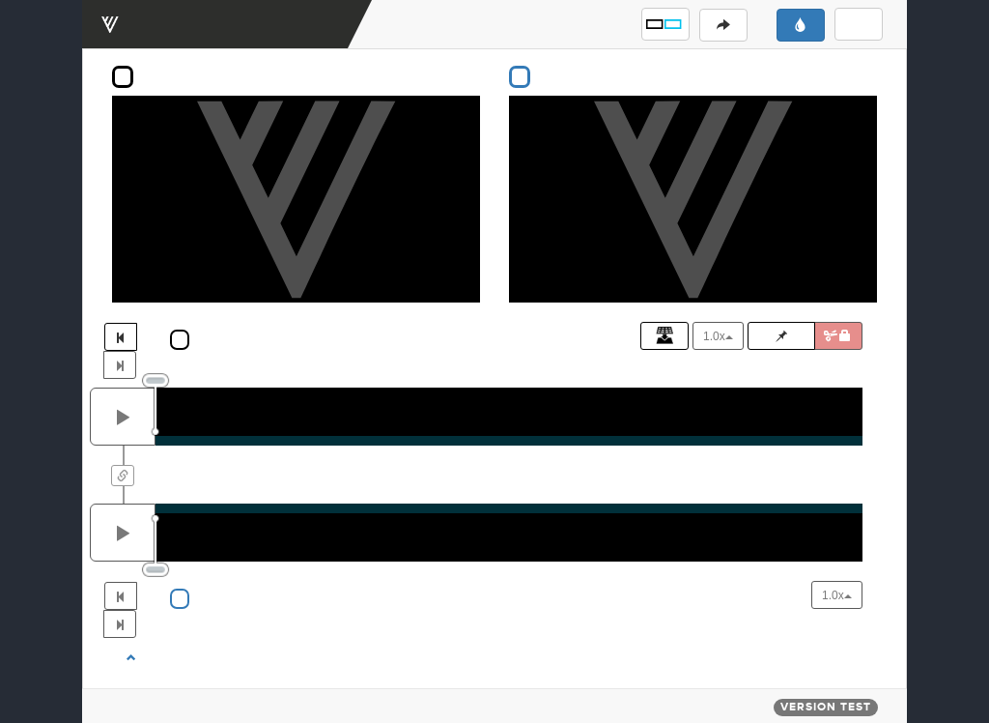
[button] (665, 24)
